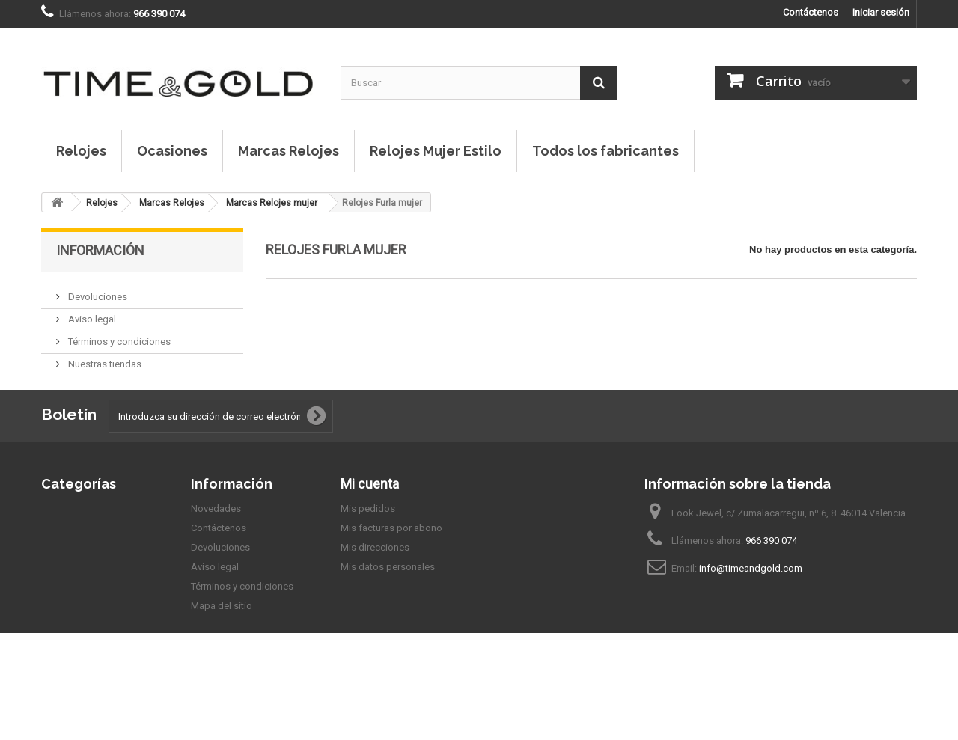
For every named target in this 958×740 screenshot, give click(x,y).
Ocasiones (172, 151)
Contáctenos (810, 12)
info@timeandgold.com (750, 608)
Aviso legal (91, 313)
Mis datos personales (388, 606)
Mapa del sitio (221, 645)
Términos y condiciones (118, 335)
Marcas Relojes (288, 151)
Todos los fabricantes (605, 151)
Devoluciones (96, 290)
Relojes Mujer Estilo (435, 151)
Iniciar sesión (880, 12)
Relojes (81, 151)
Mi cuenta (370, 523)
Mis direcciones (375, 587)
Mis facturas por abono (391, 567)
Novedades (216, 548)
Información (100, 250)
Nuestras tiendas (103, 358)
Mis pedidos (368, 548)
